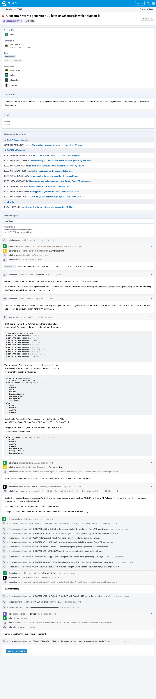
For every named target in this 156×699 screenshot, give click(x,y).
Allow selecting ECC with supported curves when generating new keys (60, 160)
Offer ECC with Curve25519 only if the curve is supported (55, 155)
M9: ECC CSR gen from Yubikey (18, 232)
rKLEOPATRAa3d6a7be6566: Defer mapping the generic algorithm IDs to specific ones (70, 546)
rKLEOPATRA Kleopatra (14, 150)
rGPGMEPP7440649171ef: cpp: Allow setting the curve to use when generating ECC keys (71, 641)
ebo (12, 34)
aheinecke (15, 44)
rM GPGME (9, 201)
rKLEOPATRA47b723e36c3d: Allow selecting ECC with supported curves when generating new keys (76, 566)
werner (14, 85)
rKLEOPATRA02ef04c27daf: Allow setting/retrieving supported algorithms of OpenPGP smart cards (76, 533)
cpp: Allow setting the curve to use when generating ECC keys (55, 145)
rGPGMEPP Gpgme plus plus (16, 140)
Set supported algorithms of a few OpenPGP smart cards (54, 191)
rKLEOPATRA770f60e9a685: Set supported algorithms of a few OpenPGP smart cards (70, 528)
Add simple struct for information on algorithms (49, 186)
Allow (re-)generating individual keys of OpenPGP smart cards (57, 196)
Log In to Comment (16, 650)
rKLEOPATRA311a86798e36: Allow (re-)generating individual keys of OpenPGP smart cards (72, 542)
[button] (153, 3)
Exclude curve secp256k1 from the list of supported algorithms (56, 165)
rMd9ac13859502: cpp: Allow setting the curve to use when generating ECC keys (67, 556)
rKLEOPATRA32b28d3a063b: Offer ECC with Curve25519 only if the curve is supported (71, 595)
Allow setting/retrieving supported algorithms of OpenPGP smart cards (60, 181)
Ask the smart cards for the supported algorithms (51, 171)
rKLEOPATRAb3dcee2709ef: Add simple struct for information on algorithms (65, 537)
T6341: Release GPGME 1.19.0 (18, 229)
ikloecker (14, 80)
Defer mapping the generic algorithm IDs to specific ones (54, 176)
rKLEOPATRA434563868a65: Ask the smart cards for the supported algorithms (67, 550)
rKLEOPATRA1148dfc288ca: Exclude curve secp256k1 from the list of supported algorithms (72, 562)
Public (31, 20)
